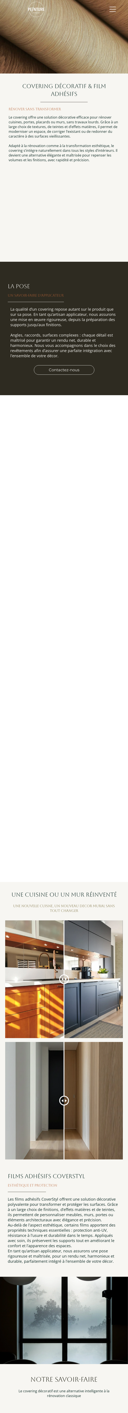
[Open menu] (112, 9)
